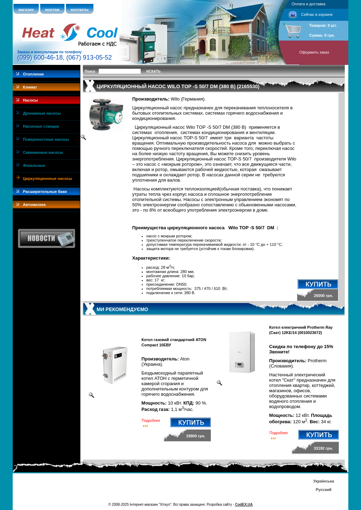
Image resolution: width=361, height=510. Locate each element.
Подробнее (151, 421)
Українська (323, 481)
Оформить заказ (314, 52)
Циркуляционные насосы (47, 178)
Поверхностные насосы (46, 139)
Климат (30, 87)
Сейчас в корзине (317, 14)
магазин (26, 9)
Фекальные (34, 165)
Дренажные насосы (42, 113)
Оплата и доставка (308, 4)
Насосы (30, 100)
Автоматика (34, 204)
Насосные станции (41, 126)
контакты (80, 9)
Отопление (33, 74)
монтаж (52, 9)
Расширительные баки (45, 191)
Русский (323, 489)
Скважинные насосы (43, 152)
